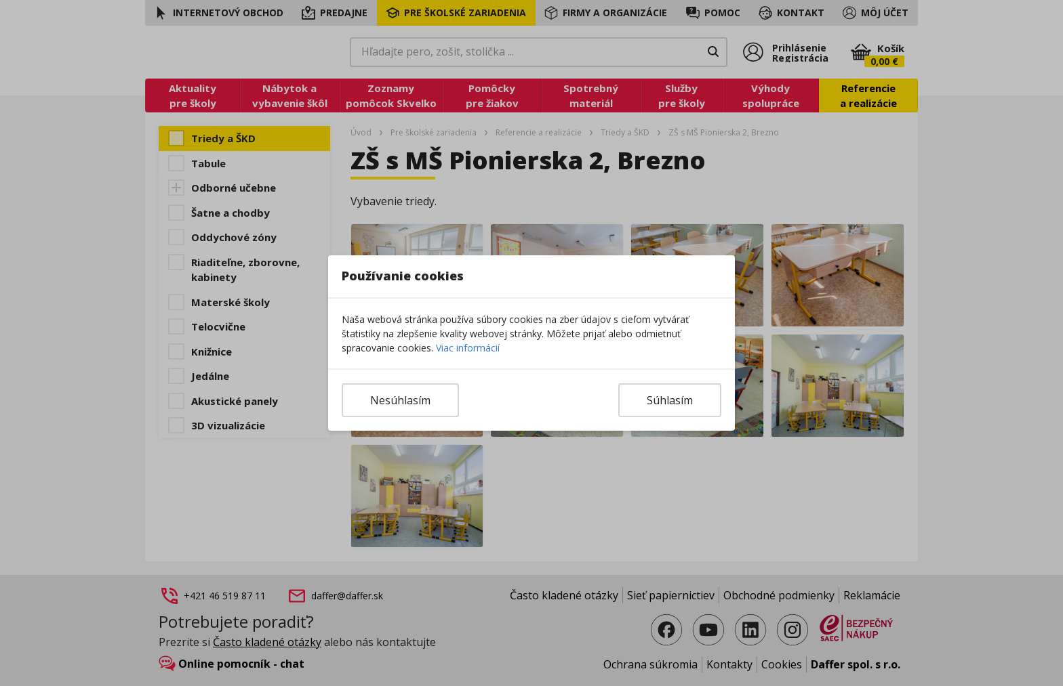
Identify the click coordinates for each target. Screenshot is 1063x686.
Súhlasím (670, 400)
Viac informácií (468, 347)
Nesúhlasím (400, 400)
